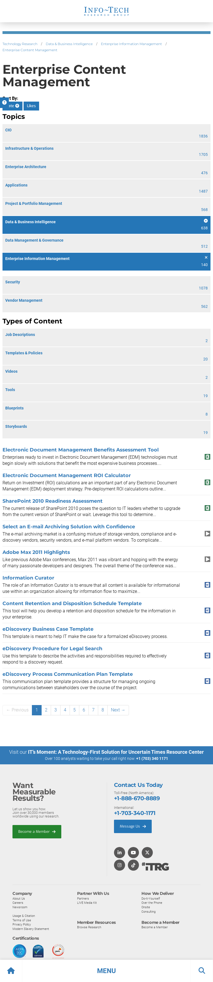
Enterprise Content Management (29, 50)
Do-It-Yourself (150, 898)
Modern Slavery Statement (30, 929)
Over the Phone (151, 903)
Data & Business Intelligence (69, 44)
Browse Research (89, 927)
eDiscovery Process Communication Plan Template (67, 674)
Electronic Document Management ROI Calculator (66, 475)
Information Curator (28, 578)
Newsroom (19, 907)
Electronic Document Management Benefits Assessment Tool (80, 450)
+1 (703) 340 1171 (152, 758)
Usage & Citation (23, 916)
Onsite (145, 907)
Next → (118, 710)
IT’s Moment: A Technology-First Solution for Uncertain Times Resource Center (116, 752)
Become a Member (36, 831)
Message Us (133, 826)
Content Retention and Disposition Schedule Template (72, 603)
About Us (18, 898)
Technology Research (19, 44)
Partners (83, 898)
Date (12, 106)
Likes (31, 106)
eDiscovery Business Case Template (47, 629)
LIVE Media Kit (87, 903)
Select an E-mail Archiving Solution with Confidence (68, 526)
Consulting (148, 911)
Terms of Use (21, 920)
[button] (106, 971)
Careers (17, 903)
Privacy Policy (21, 924)
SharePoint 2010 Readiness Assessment (52, 501)
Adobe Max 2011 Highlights (36, 552)
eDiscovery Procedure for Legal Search (52, 648)
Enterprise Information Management (131, 44)
